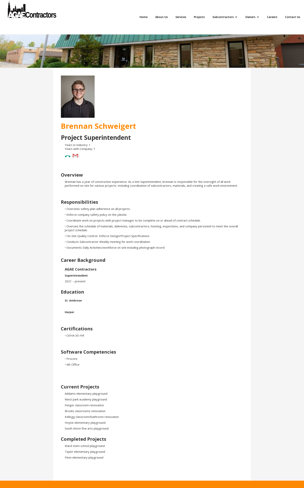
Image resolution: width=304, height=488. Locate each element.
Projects (199, 17)
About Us (161, 17)
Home (144, 17)
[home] (32, 17)
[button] (225, 17)
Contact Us (292, 17)
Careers (272, 17)
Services (180, 17)
